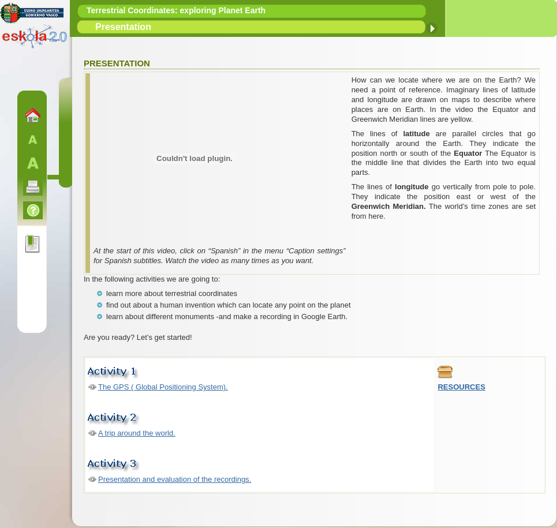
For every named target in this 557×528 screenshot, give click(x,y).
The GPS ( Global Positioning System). (163, 387)
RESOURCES (461, 387)
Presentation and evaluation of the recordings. (174, 479)
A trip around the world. (136, 433)
